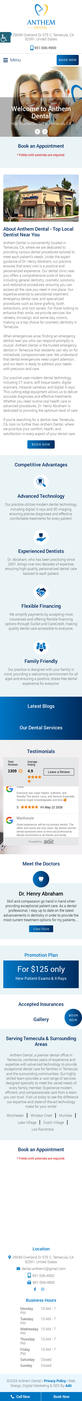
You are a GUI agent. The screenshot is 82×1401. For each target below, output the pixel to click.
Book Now (68, 60)
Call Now (20, 1396)
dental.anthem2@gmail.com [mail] (44, 1268)
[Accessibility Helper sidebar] (5, 37)
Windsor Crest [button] (41, 1115)
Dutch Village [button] (53, 1122)
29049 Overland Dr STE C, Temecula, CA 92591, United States (41, 36)
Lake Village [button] (27, 1122)
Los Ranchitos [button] (43, 1129)
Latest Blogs (41, 706)
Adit (68, 1385)
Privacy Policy (55, 1380)
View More (41, 928)
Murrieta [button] (65, 1115)
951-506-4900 (43, 47)
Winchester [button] (15, 1115)
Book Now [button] (74, 1017)
